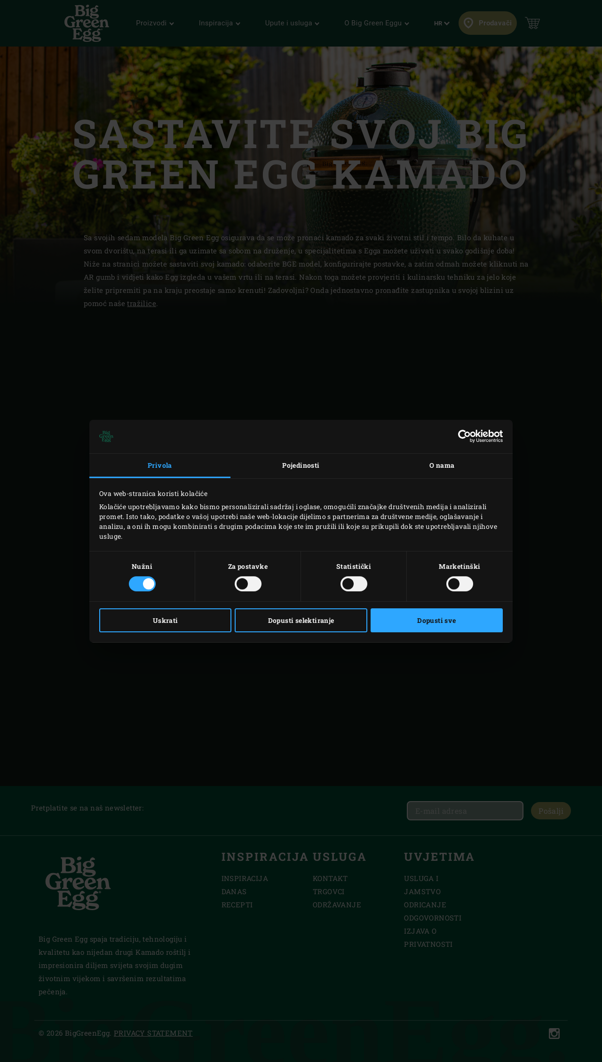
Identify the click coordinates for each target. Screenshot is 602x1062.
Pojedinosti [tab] (300, 465)
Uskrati (165, 620)
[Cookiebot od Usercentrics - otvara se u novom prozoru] (461, 436)
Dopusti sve (436, 620)
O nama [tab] (441, 465)
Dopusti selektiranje (301, 620)
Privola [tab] (160, 465)
